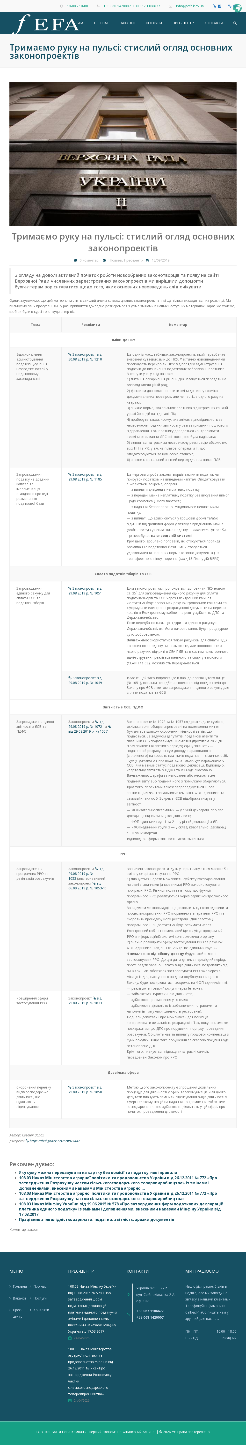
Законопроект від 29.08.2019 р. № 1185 (85, 482)
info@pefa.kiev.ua (190, 6)
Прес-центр (183, 25)
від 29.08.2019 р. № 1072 (85, 729)
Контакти (213, 25)
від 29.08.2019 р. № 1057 (89, 734)
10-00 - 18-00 (77, 6)
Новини (116, 265)
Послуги (154, 25)
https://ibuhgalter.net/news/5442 (53, 1146)
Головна (75, 25)
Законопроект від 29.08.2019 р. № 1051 (85, 596)
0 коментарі (89, 265)
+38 (150, 1316)
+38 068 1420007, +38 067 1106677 (131, 6)
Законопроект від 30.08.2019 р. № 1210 (85, 362)
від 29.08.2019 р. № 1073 (85, 1006)
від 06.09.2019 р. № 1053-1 (86, 890)
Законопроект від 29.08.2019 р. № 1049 (85, 685)
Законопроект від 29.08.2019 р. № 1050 (85, 1095)
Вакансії (127, 25)
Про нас (101, 25)
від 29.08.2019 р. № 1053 (85, 879)
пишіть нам (217, 1317)
